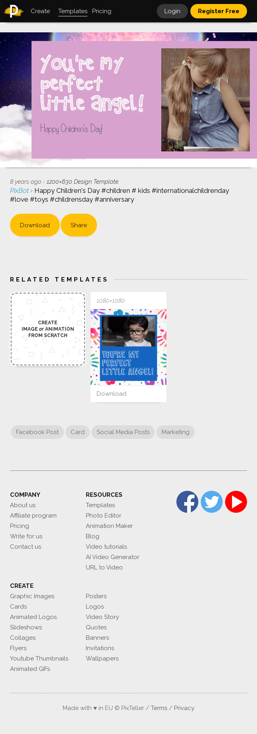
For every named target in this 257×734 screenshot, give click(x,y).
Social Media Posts (123, 432)
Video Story (102, 617)
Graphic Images (32, 596)
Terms (159, 708)
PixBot (20, 190)
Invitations (100, 648)
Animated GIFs (30, 669)
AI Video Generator (112, 557)
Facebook (187, 502)
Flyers (18, 648)
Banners (97, 637)
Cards (18, 606)
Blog (92, 536)
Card (78, 432)
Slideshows (26, 627)
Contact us (25, 546)
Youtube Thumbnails (39, 658)
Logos (95, 606)
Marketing (176, 432)
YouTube (236, 502)
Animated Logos (33, 617)
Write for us (26, 536)
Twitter (212, 502)
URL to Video (104, 567)
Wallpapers (102, 658)
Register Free (218, 11)
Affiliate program (33, 515)
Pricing (19, 526)
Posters (96, 596)
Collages (23, 637)
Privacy (184, 708)
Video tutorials (106, 546)
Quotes (96, 627)
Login (172, 11)
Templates (100, 505)
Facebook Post (37, 432)
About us (23, 505)
